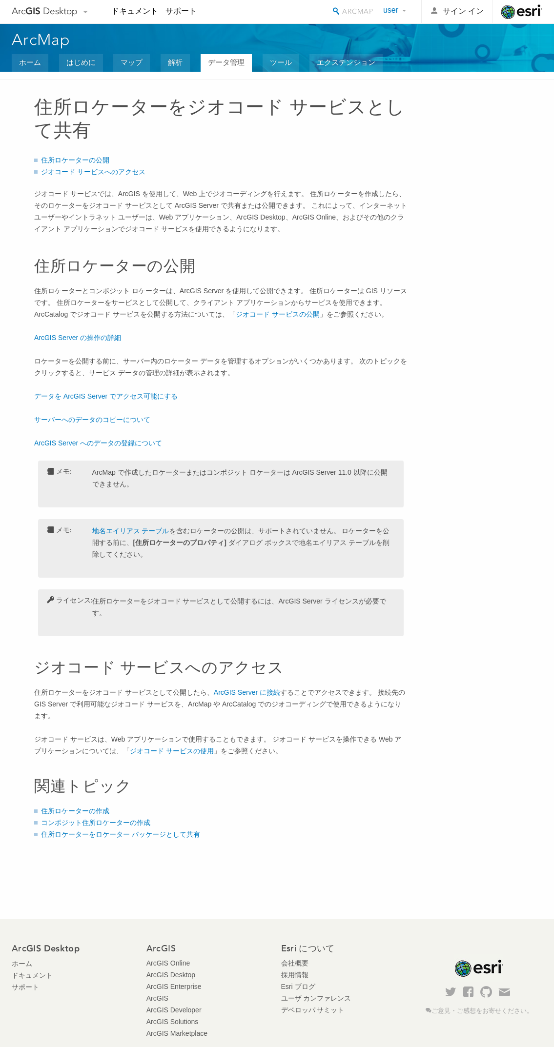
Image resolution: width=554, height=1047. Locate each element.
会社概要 (294, 963)
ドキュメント (134, 11)
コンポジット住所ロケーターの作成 (95, 822)
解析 (175, 62)
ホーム (30, 62)
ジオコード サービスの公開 (278, 314)
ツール (281, 62)
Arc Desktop (45, 11)
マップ (132, 62)
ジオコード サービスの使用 (172, 751)
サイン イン (463, 11)
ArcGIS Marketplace (176, 1033)
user (390, 10)
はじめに (81, 62)
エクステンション (346, 62)
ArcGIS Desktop (170, 975)
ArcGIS (157, 998)
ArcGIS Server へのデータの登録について (98, 443)
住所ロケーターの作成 (75, 811)
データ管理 (226, 62)
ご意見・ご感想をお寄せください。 (482, 1010)
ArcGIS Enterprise (174, 986)
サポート (181, 11)
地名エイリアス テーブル (130, 531)
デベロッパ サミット (313, 1010)
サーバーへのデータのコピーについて (92, 419)
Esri (521, 11)
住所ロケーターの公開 (75, 160)
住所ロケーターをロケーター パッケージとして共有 (120, 834)
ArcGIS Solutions (172, 1022)
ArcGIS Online (168, 963)
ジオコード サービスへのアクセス (93, 172)
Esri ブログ (298, 986)
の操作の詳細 (77, 338)
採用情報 (294, 975)
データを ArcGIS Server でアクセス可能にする (106, 396)
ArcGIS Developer (174, 1010)
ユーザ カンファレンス (316, 998)
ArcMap (41, 39)
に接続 (247, 692)
